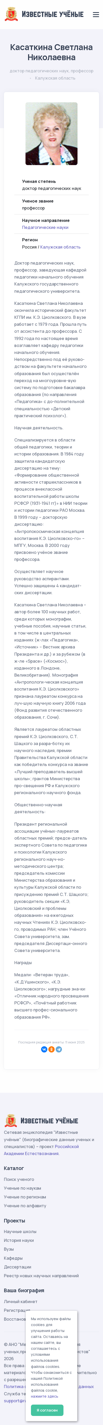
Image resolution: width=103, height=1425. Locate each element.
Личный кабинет (20, 1301)
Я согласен (47, 1410)
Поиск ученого (19, 1179)
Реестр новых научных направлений (41, 1276)
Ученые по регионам (25, 1197)
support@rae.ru (19, 1401)
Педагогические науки (45, 227)
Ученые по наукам (22, 1188)
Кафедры (13, 1258)
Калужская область (60, 247)
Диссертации (17, 1267)
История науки (19, 1240)
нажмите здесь (44, 1396)
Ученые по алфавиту (25, 1206)
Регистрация (17, 1310)
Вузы (9, 1249)
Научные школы (20, 1231)
